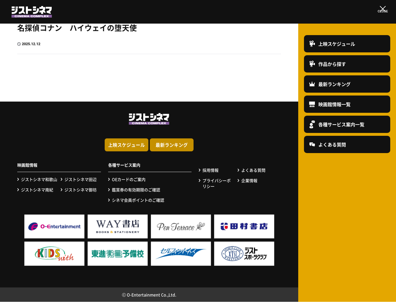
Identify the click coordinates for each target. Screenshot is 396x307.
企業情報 (249, 186)
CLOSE (383, 15)
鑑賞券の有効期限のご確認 (136, 195)
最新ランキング (217, 151)
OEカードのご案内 (129, 185)
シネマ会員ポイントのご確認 (138, 205)
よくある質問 (253, 175)
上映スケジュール (81, 151)
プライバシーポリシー (216, 189)
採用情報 (210, 175)
